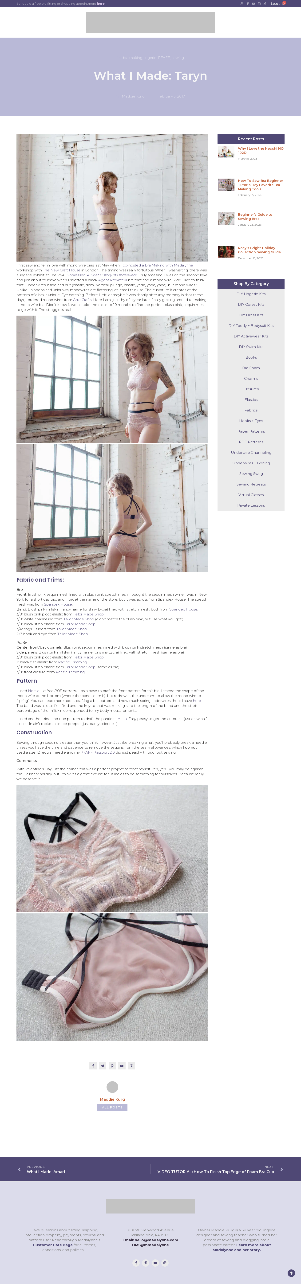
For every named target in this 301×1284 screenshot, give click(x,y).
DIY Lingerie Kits (251, 294)
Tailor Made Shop (88, 614)
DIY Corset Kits (251, 304)
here (101, 3)
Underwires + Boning (251, 463)
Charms (251, 378)
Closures (251, 389)
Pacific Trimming (72, 662)
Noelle (34, 691)
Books (251, 357)
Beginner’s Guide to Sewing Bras (255, 216)
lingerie (150, 57)
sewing (178, 57)
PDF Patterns (251, 442)
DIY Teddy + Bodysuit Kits (251, 325)
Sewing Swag (251, 473)
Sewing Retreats (251, 484)
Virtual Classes (251, 495)
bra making (132, 57)
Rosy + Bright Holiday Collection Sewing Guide (259, 250)
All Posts (112, 1107)
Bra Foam (251, 368)
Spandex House (58, 604)
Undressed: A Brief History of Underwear (102, 275)
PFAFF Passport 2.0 (98, 752)
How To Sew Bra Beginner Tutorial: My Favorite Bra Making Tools (260, 185)
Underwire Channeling (251, 452)
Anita (122, 718)
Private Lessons (251, 505)
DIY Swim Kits (251, 346)
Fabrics (251, 410)
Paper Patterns (251, 431)
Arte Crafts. (82, 300)
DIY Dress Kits (251, 315)
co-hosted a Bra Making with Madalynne (158, 265)
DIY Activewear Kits (251, 336)
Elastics (251, 399)
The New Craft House (61, 270)
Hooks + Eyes (251, 421)
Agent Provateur (112, 280)
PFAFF (164, 57)
